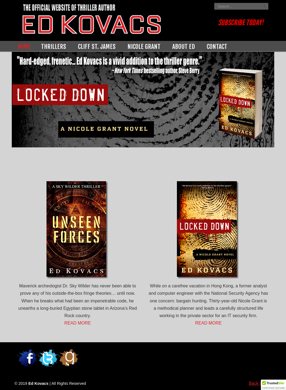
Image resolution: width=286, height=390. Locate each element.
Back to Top (260, 383)
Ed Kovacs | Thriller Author (113, 19)
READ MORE (77, 323)
